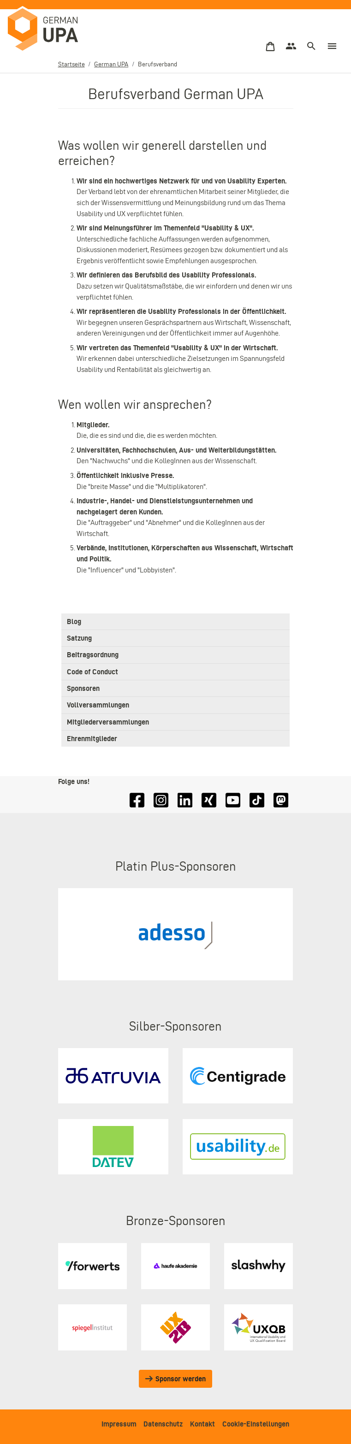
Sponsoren (83, 688)
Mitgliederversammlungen (108, 722)
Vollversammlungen (98, 705)
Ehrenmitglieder (92, 739)
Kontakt (202, 1424)
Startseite (71, 64)
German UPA (111, 64)
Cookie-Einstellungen (255, 1424)
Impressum (119, 1424)
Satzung (79, 638)
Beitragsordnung (93, 655)
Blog (74, 621)
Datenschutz (163, 1424)
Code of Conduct (92, 672)
